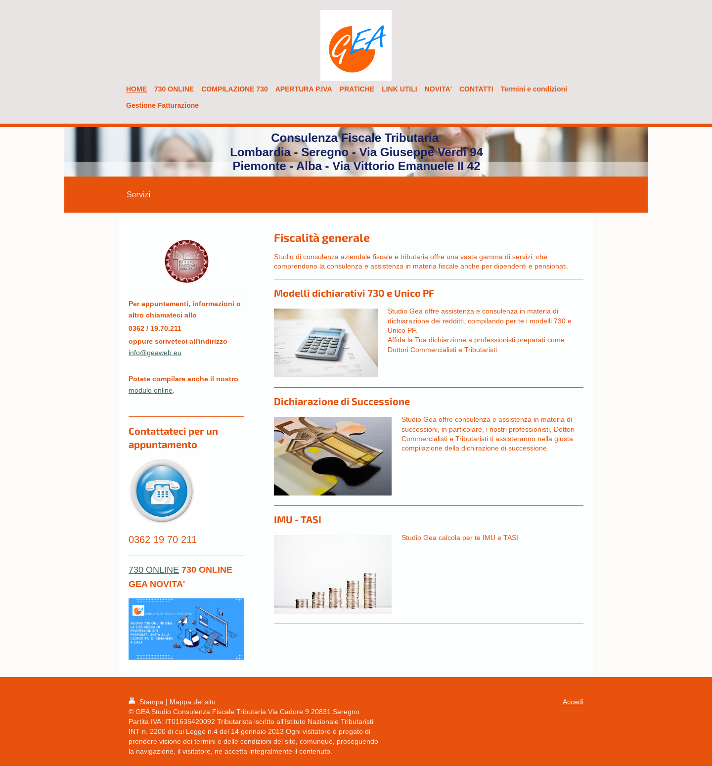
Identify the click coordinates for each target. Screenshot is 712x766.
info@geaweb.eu (155, 353)
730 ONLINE (154, 569)
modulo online (151, 390)
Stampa (147, 702)
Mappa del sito (193, 702)
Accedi (573, 702)
